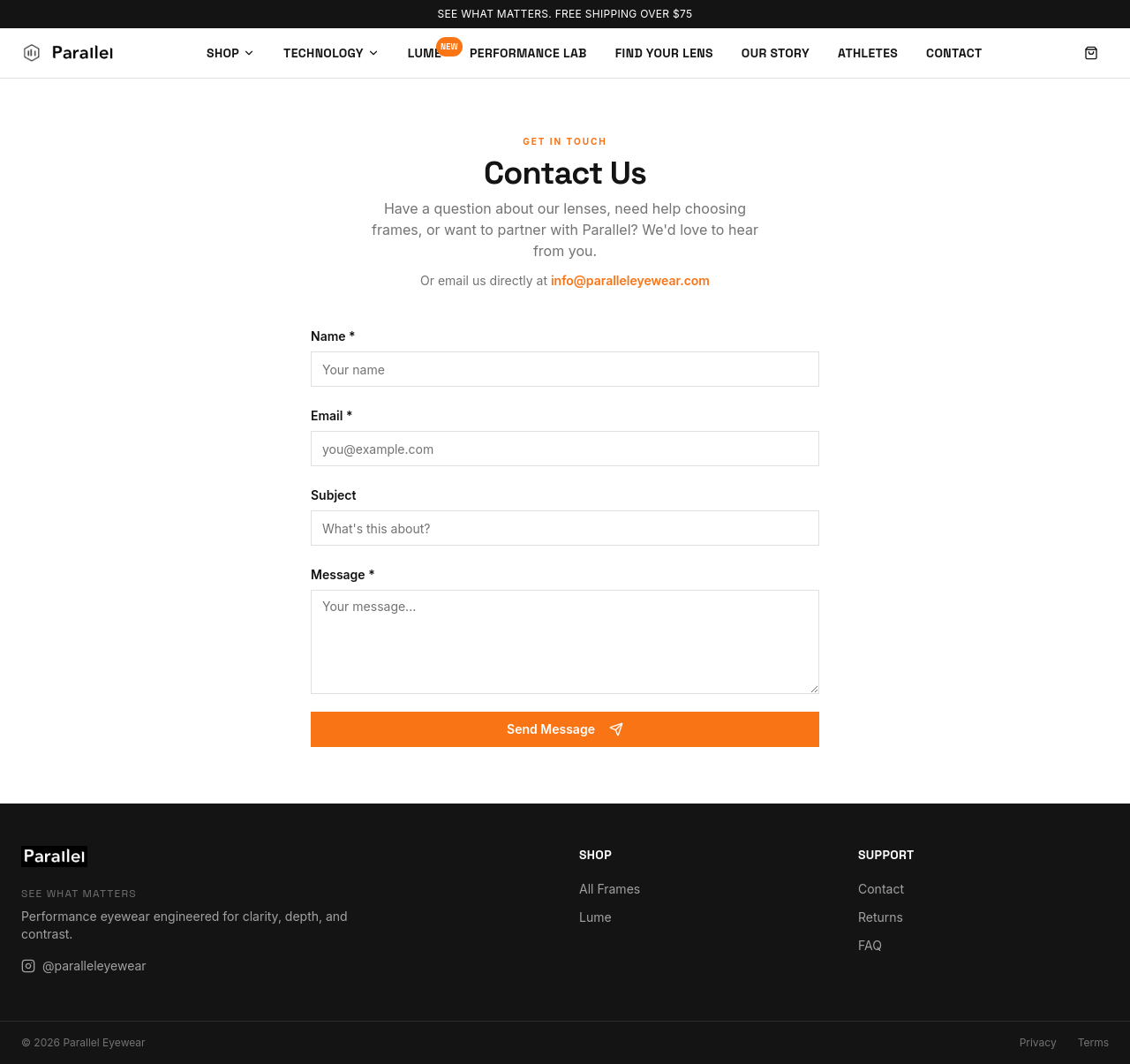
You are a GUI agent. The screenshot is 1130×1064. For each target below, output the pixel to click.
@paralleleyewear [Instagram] (84, 965)
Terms (1093, 1042)
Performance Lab (528, 53)
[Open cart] (1091, 53)
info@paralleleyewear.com (630, 280)
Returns (880, 916)
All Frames (609, 888)
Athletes (868, 53)
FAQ (870, 945)
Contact (954, 53)
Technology (331, 53)
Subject (333, 494)
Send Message (565, 728)
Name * (333, 335)
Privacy (1038, 1042)
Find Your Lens (664, 53)
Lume (424, 52)
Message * (343, 574)
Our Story (776, 53)
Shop (231, 53)
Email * (332, 415)
